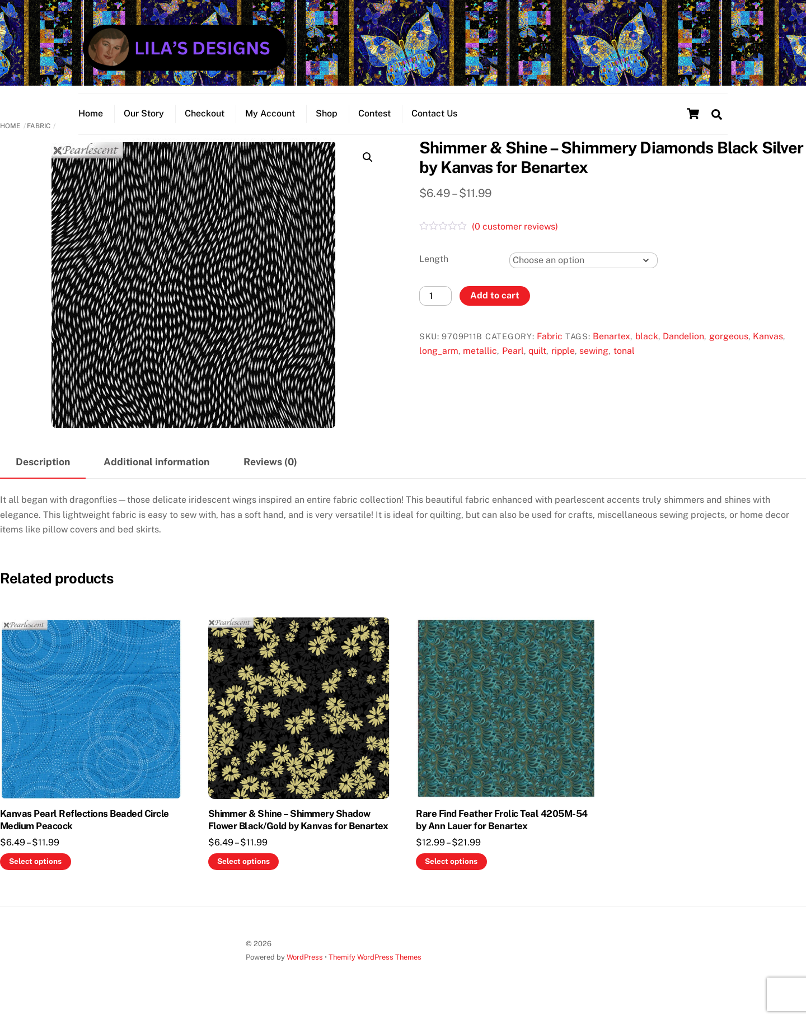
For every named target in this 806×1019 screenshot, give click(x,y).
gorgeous (728, 347)
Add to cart (494, 306)
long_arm (438, 361)
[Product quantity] (435, 306)
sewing (593, 361)
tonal (624, 361)
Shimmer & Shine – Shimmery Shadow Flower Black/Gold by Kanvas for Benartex (298, 830)
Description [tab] (43, 472)
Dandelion (683, 347)
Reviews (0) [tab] (270, 472)
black (646, 347)
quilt (537, 361)
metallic (480, 361)
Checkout (204, 120)
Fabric (38, 137)
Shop (327, 120)
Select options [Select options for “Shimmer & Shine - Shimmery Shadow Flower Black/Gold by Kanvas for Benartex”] (243, 871)
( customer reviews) (515, 237)
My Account (270, 120)
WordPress (305, 968)
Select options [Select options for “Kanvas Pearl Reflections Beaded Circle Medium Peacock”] (35, 871)
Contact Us (434, 120)
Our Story (144, 120)
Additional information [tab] (156, 472)
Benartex (611, 347)
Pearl (513, 361)
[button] (368, 168)
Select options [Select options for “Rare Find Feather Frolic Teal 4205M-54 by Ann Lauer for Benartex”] (451, 871)
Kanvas (768, 347)
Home (90, 120)
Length (433, 269)
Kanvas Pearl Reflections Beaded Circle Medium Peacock (84, 830)
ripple (563, 361)
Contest (374, 120)
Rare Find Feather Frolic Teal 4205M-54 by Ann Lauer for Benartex (502, 830)
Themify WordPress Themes (375, 968)
